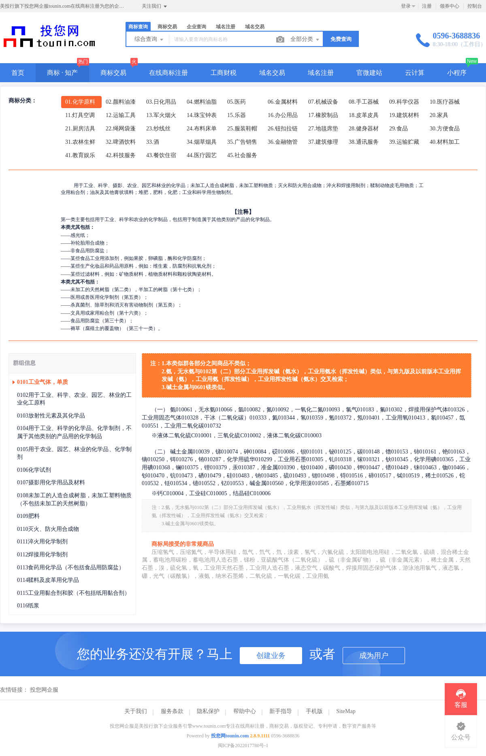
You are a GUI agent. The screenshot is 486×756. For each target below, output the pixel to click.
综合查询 (149, 40)
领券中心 (449, 6)
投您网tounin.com (230, 736)
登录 (406, 6)
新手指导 (280, 711)
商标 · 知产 (62, 72)
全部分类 (305, 40)
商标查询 (138, 27)
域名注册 (225, 27)
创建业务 (271, 656)
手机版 (314, 711)
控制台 (474, 6)
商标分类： (23, 101)
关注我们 (155, 6)
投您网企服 (44, 690)
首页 (17, 72)
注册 (427, 6)
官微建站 (369, 72)
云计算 (414, 72)
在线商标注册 (168, 72)
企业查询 (196, 27)
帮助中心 (244, 711)
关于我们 (135, 711)
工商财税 (224, 72)
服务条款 (172, 711)
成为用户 (373, 656)
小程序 (457, 72)
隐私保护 (208, 711)
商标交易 (167, 27)
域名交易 (254, 27)
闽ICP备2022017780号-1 (243, 745)
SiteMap (345, 711)
